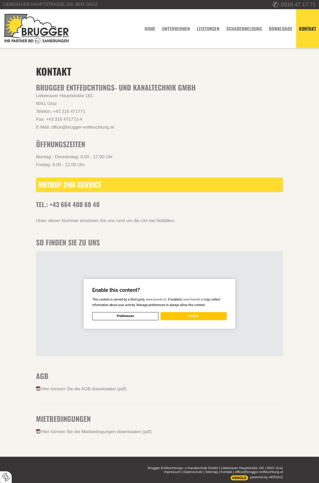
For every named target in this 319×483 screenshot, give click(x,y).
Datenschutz (192, 472)
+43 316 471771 (69, 111)
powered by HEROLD (266, 477)
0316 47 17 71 (298, 4)
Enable (193, 316)
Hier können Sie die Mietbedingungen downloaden (96, 431)
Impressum (172, 472)
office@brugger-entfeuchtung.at (82, 127)
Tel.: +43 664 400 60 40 (68, 204)
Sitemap (211, 472)
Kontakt (226, 472)
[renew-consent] (6, 477)
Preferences (125, 316)
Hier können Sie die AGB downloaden (83, 388)
